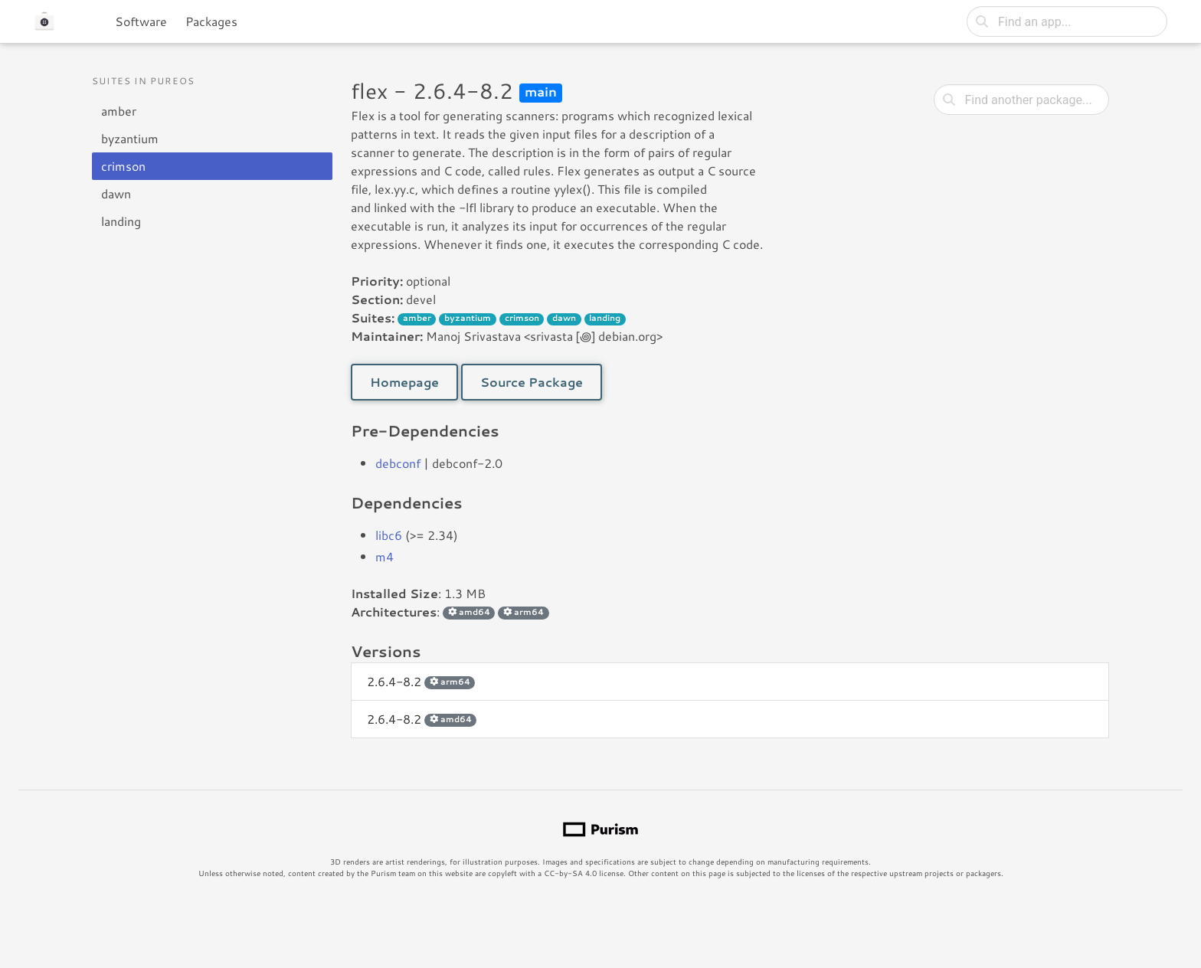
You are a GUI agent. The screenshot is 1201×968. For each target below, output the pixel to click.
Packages (211, 21)
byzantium (130, 138)
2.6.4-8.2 (421, 681)
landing (121, 221)
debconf (398, 463)
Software (141, 21)
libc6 (388, 535)
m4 (384, 556)
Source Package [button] (531, 382)
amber (118, 110)
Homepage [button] (404, 382)
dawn (116, 193)
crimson (123, 166)
